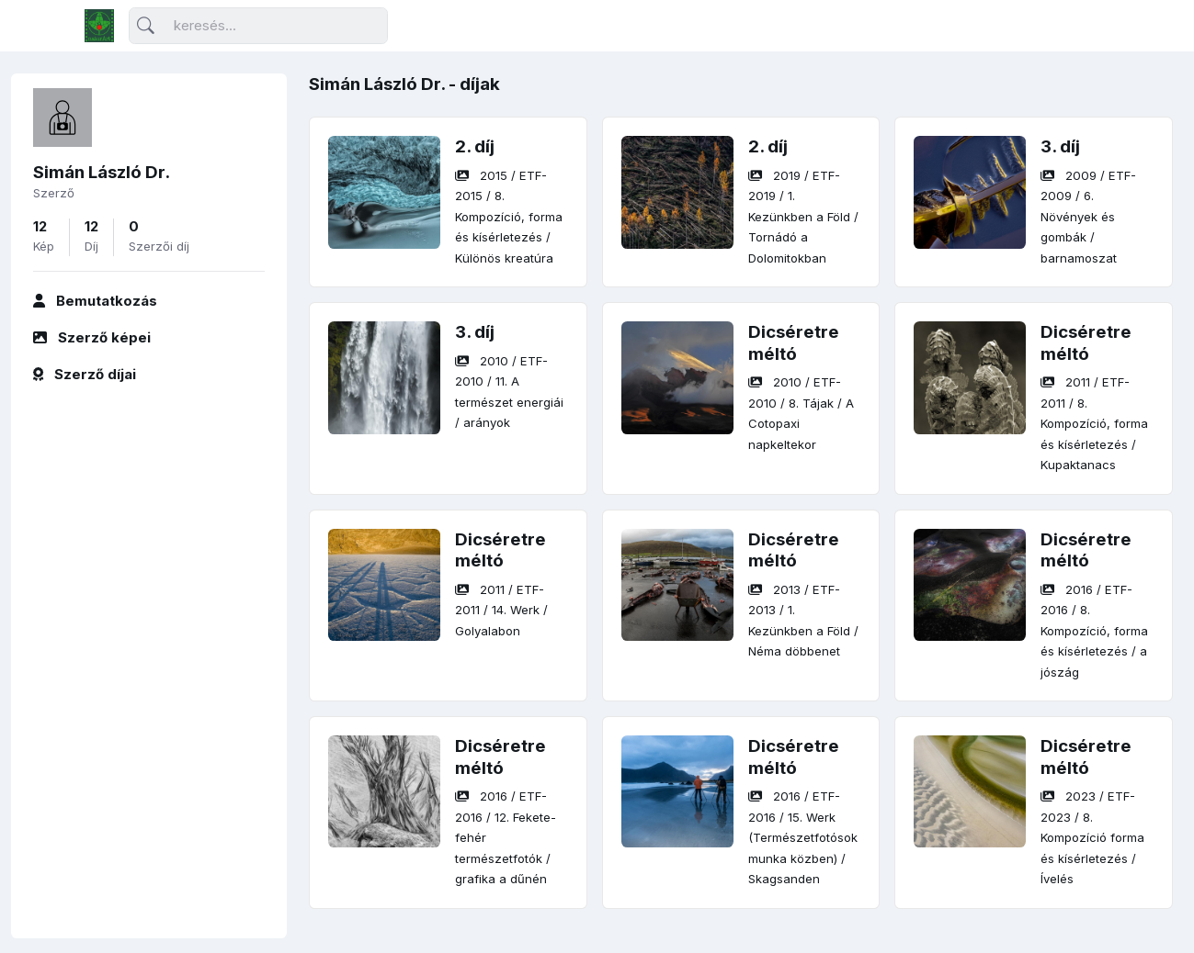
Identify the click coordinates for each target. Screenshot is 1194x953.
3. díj (1060, 146)
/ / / (509, 216)
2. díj (475, 146)
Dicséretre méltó (793, 342)
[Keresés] (258, 26)
